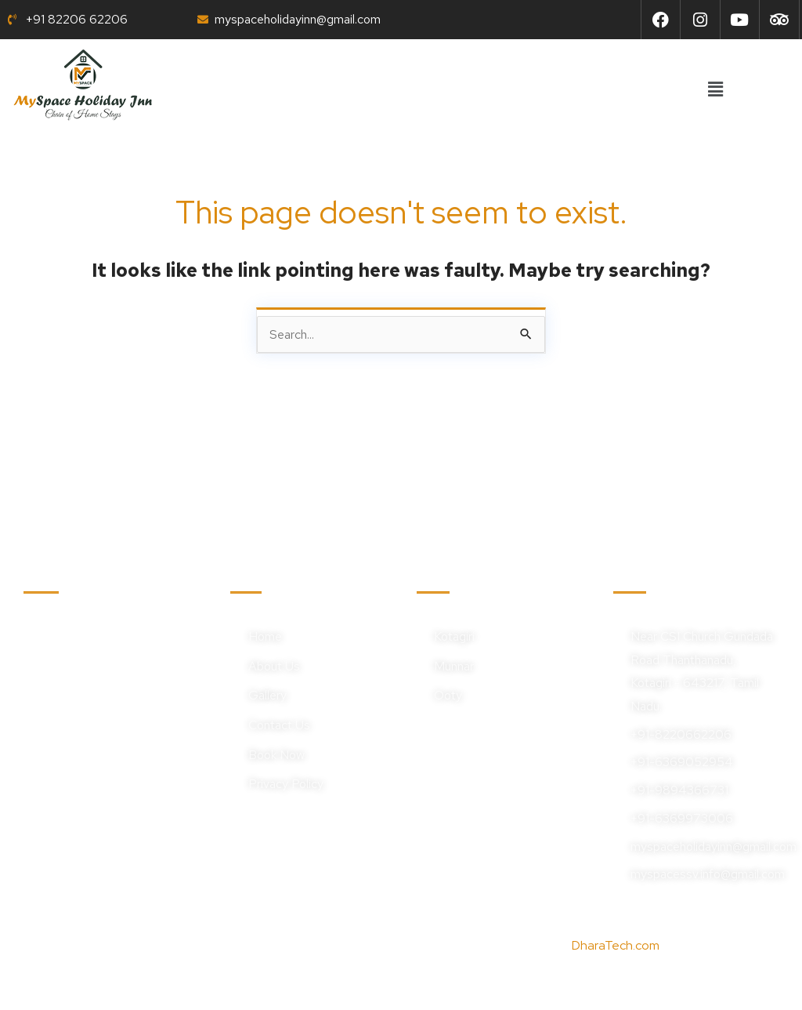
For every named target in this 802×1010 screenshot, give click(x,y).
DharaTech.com (615, 945)
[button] (715, 90)
